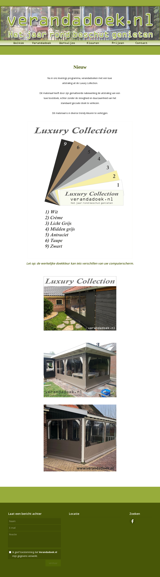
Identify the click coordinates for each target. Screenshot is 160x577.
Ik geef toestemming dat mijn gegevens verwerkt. (34, 554)
